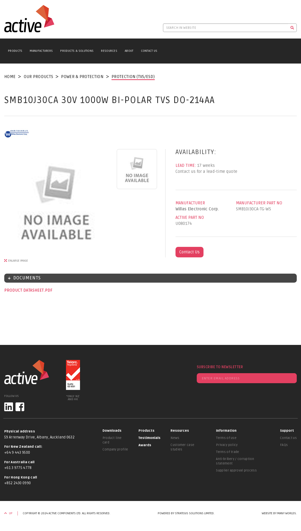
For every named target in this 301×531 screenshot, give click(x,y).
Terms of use (226, 438)
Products (15, 51)
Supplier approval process (236, 470)
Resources (109, 51)
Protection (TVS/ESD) (133, 76)
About (129, 51)
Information (226, 431)
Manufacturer (190, 203)
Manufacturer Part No (259, 203)
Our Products (38, 76)
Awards (144, 445)
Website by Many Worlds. (279, 513)
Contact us (288, 438)
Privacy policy (227, 445)
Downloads (112, 431)
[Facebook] (20, 407)
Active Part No (190, 217)
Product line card (112, 440)
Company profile (115, 449)
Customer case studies (182, 447)
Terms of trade (227, 452)
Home (10, 76)
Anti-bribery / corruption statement (235, 461)
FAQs (284, 445)
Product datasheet (24, 290)
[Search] (292, 28)
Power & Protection (82, 76)
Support (287, 431)
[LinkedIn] (8, 407)
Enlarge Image (18, 261)
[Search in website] (225, 28)
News (174, 438)
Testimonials (149, 438)
